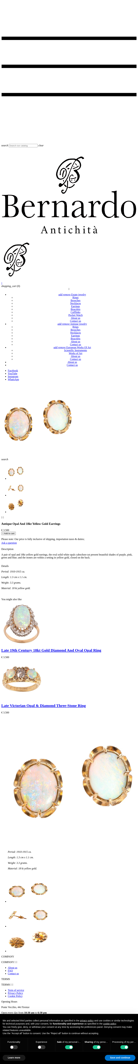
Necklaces (75, 303)
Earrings (75, 306)
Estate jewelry (72, 294)
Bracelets (75, 309)
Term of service (16, 990)
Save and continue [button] (120, 1057)
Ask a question (9, 542)
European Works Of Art (72, 347)
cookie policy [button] (109, 1023)
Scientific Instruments (75, 350)
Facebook (13, 370)
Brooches (75, 300)
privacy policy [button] (87, 1020)
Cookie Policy (15, 996)
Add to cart (8, 533)
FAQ (10, 970)
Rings (75, 297)
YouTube (12, 373)
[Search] (23, 145)
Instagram (13, 376)
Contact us (75, 321)
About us (75, 318)
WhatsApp (13, 379)
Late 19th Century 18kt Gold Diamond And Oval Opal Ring (51, 650)
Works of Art (75, 353)
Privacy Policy (15, 993)
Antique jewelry (72, 324)
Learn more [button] (14, 1057)
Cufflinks (75, 312)
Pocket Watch (75, 315)
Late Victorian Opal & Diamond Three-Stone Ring (43, 705)
